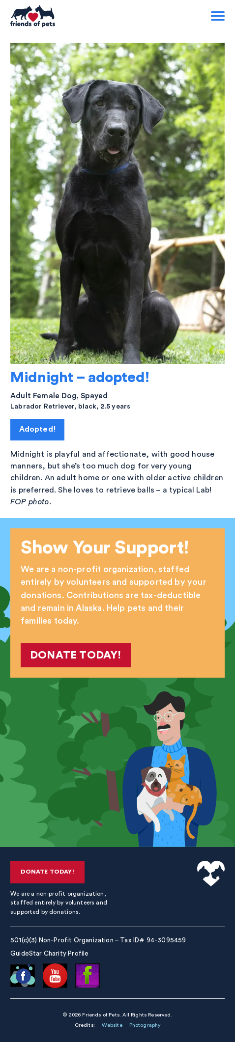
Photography (145, 1025)
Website (112, 1025)
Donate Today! (75, 655)
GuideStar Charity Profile (49, 953)
